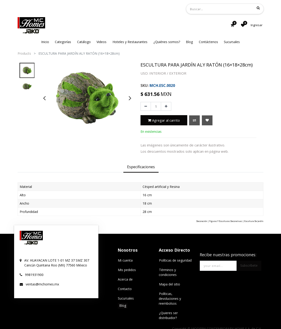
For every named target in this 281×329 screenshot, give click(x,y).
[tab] (141, 167)
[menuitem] (45, 41)
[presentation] (44, 98)
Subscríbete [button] (249, 265)
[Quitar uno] (145, 106)
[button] (194, 120)
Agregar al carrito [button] (164, 120)
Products (24, 53)
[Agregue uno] (166, 106)
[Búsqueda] (258, 8)
